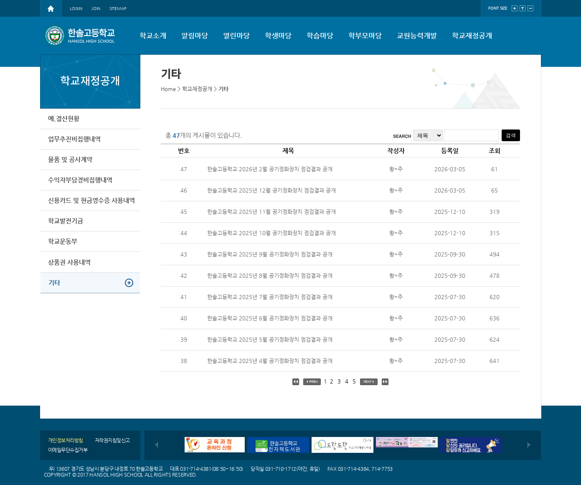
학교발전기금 (66, 225)
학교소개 (153, 35)
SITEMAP (118, 8)
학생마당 (278, 35)
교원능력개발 (417, 35)
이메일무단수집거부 (68, 450)
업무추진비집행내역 (74, 140)
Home (168, 89)
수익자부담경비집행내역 (80, 182)
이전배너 (156, 444)
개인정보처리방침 (65, 440)
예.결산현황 (64, 118)
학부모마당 (365, 35)
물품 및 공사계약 (70, 161)
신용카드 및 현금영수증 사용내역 (91, 204)
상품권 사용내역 (69, 268)
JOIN (95, 8)
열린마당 (236, 35)
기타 (55, 289)
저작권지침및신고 (112, 440)
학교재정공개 (472, 35)
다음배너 (529, 444)
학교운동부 (63, 246)
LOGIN (76, 8)
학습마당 (320, 35)
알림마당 (194, 35)
